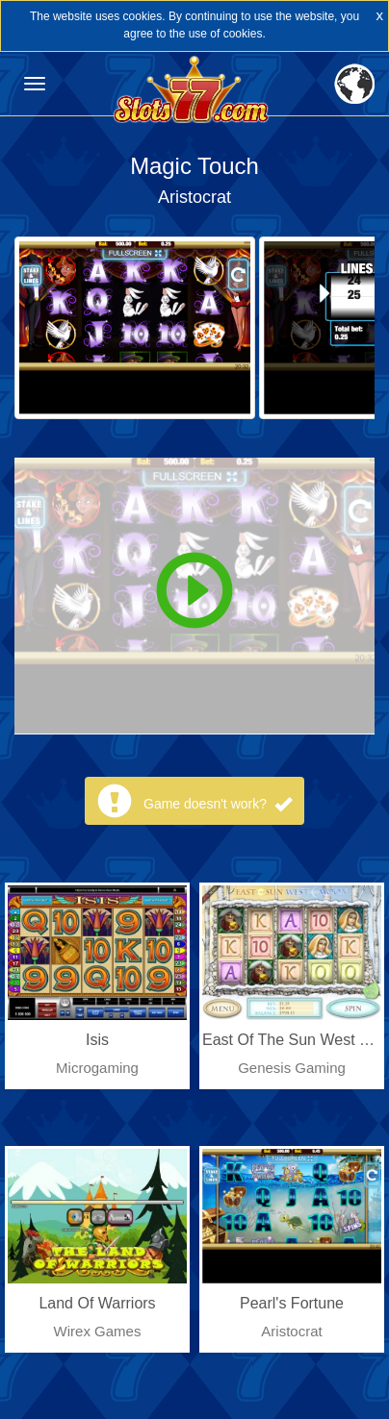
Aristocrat (194, 197)
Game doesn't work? (217, 803)
